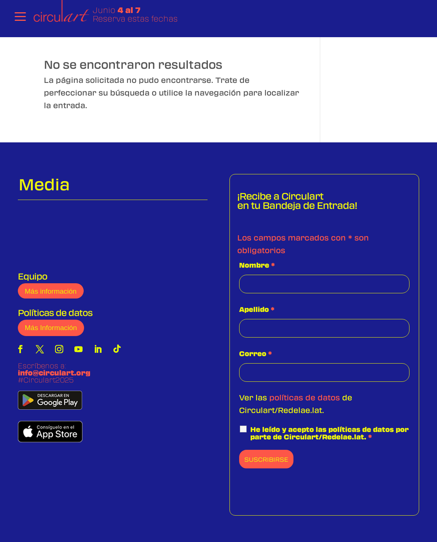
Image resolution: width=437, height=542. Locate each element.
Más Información (51, 328)
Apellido (256, 309)
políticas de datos (304, 397)
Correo (255, 353)
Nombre (257, 265)
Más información (51, 291)
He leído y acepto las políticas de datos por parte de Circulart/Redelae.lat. (329, 433)
